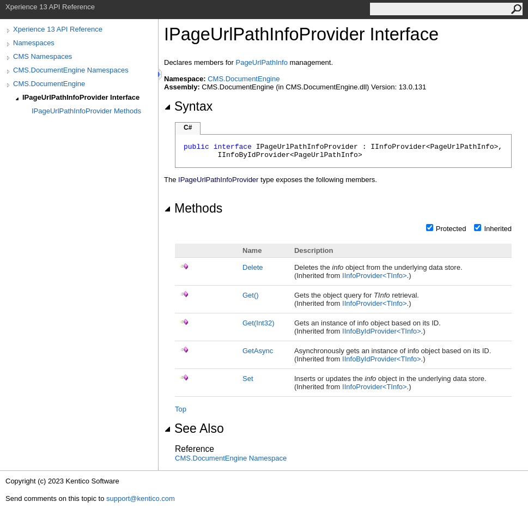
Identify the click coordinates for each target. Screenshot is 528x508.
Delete (252, 267)
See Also (194, 428)
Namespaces (33, 43)
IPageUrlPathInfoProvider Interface (80, 97)
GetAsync (257, 351)
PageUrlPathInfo (261, 62)
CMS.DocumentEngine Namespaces (71, 70)
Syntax (188, 106)
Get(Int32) (258, 323)
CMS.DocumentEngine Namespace (231, 458)
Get (250, 295)
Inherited (498, 229)
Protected (451, 229)
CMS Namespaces (42, 56)
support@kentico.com (140, 498)
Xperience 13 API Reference (57, 29)
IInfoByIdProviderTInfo (381, 331)
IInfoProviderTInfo (374, 275)
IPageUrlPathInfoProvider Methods (86, 111)
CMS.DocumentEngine (49, 84)
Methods (193, 208)
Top (180, 409)
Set (247, 378)
